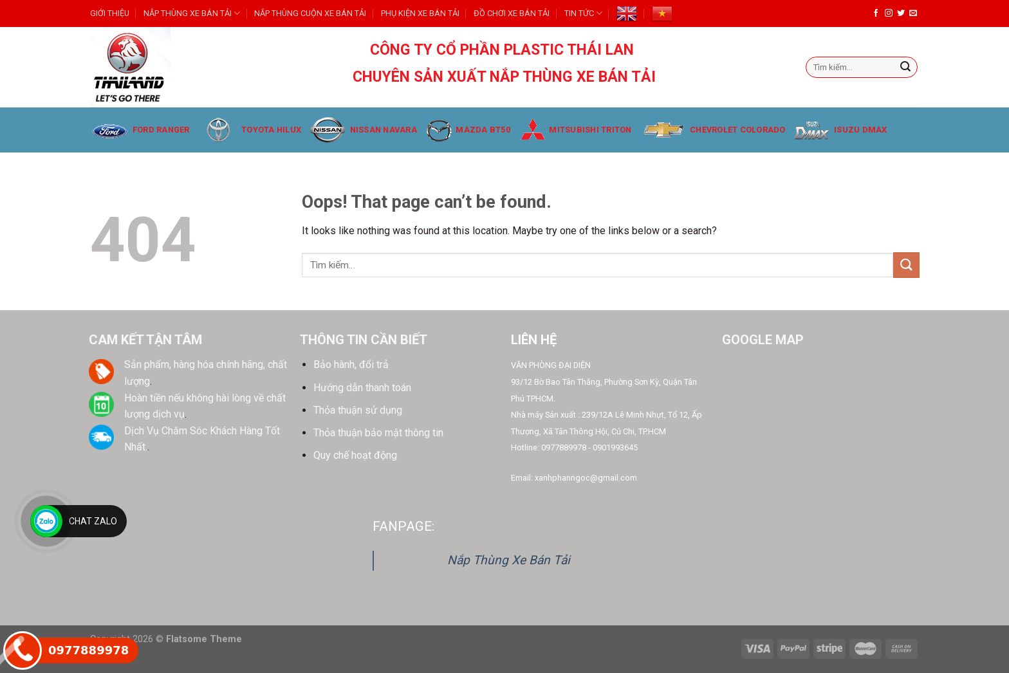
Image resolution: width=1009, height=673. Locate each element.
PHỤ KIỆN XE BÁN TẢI (420, 13)
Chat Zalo (93, 521)
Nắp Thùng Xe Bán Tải (508, 560)
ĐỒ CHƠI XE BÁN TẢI (512, 13)
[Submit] (905, 67)
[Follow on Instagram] (889, 13)
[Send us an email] (913, 13)
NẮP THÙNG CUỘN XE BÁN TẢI (310, 13)
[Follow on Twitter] (901, 13)
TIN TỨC (583, 13)
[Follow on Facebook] (876, 13)
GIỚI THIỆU (109, 13)
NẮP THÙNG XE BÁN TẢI (191, 13)
